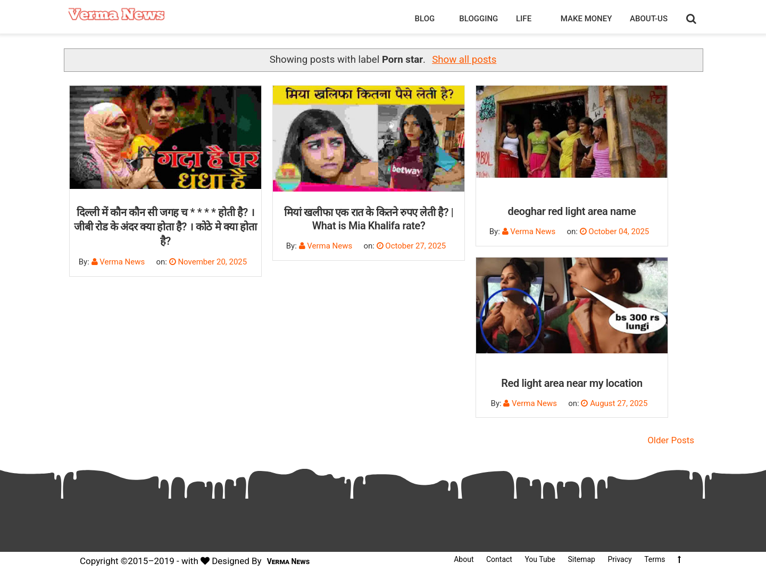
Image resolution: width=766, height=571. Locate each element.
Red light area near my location (571, 383)
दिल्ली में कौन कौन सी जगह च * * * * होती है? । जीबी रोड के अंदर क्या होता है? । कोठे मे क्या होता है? (165, 226)
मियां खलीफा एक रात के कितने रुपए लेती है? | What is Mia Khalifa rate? (369, 219)
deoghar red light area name (572, 211)
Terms (654, 559)
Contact (499, 559)
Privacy (619, 559)
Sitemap (581, 559)
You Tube (539, 559)
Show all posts (464, 59)
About (463, 559)
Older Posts (670, 440)
